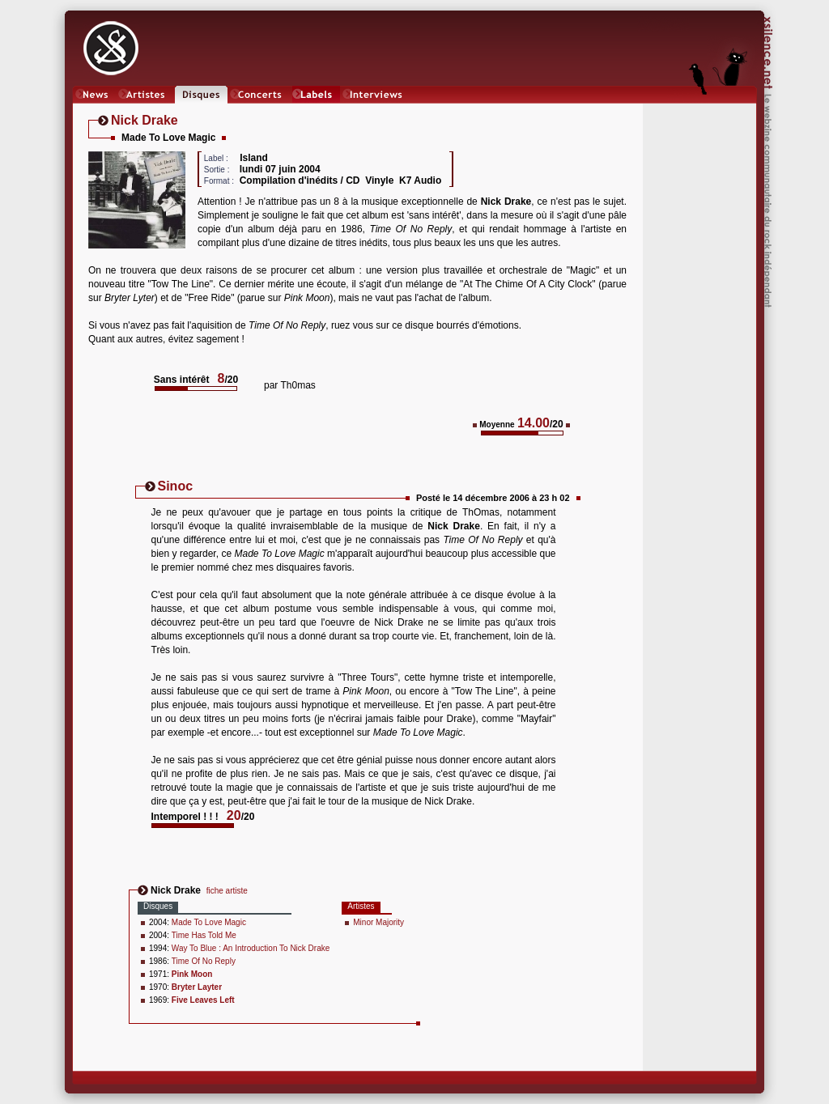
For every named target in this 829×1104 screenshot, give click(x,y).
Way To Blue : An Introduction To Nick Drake (250, 948)
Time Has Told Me (204, 935)
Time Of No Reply (204, 961)
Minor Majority (378, 922)
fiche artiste (227, 890)
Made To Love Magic (209, 922)
